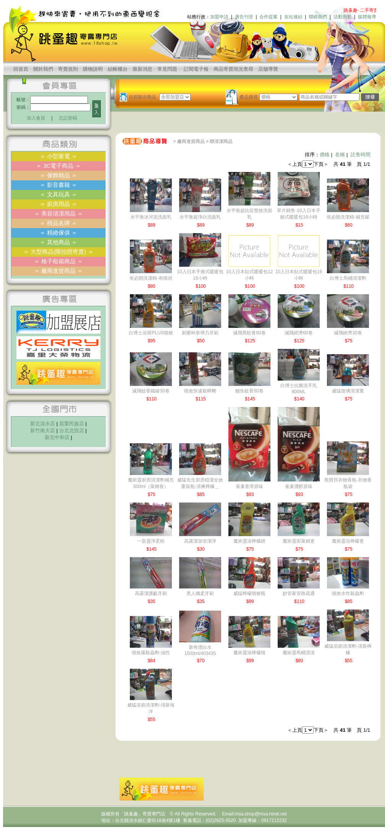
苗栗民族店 (71, 423)
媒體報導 (367, 16)
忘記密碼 (68, 118)
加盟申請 (219, 16)
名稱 (340, 154)
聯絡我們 (318, 16)
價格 (325, 154)
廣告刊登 (244, 16)
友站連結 (293, 16)
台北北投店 (71, 430)
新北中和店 (57, 437)
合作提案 (268, 16)
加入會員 (36, 118)
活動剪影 (342, 16)
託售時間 (360, 154)
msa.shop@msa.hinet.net (261, 814)
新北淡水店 (42, 423)
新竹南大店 (42, 430)
